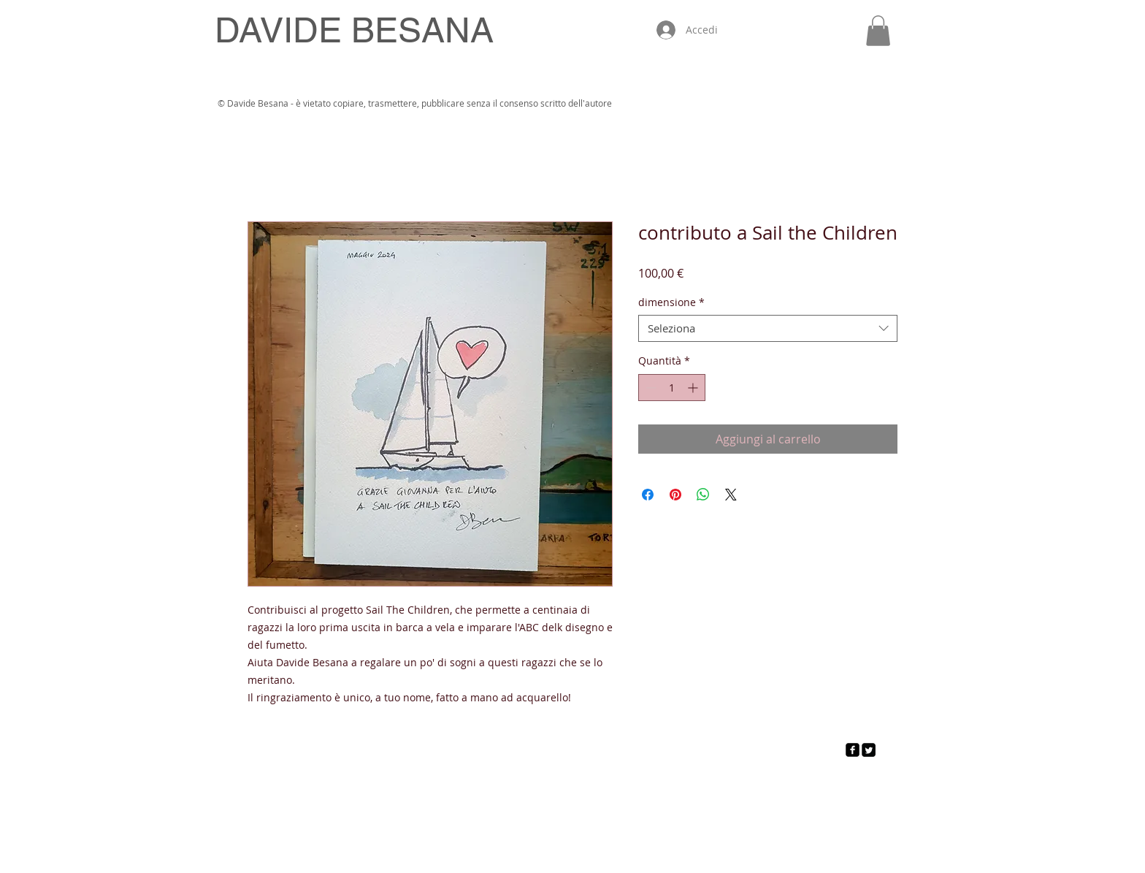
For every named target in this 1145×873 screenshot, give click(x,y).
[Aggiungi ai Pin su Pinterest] (675, 494)
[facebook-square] (852, 750)
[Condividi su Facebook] (647, 494)
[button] (878, 30)
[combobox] (767, 329)
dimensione (671, 302)
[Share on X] (731, 494)
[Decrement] (649, 387)
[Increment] (694, 387)
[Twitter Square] (869, 750)
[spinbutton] (672, 387)
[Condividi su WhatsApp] (703, 494)
